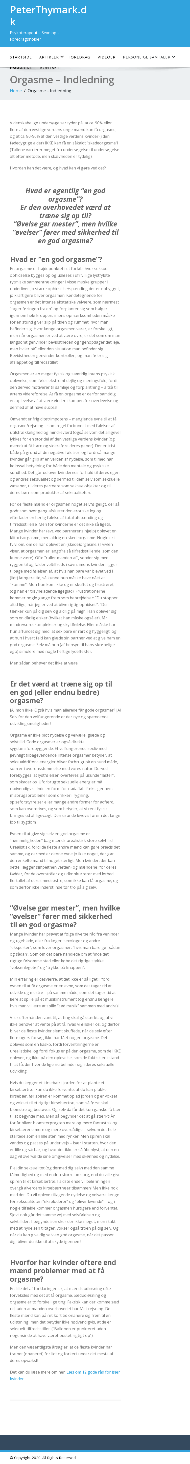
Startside (21, 57)
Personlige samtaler (149, 56)
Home (16, 90)
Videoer (107, 57)
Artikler (51, 56)
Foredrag (79, 57)
